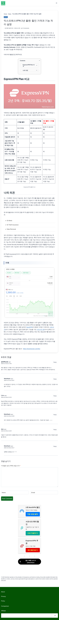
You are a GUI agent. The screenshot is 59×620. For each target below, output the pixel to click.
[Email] (44, 492)
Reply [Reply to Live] (55, 396)
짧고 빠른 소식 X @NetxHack (27, 561)
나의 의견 (25, 70)
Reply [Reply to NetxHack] (55, 379)
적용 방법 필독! (32, 514)
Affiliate (3, 611)
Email (33, 492)
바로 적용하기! (32, 533)
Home (5, 14)
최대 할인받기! (32, 550)
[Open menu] (56, 3)
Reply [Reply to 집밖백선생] (55, 362)
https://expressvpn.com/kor (31, 349)
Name (4, 492)
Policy (3, 601)
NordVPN (29, 327)
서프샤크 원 (40, 329)
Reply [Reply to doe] (55, 429)
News (9, 14)
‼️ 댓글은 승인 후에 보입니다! (11, 466)
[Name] (14, 492)
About (3, 592)
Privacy (3, 596)
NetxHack (7, 378)
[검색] (55, 615)
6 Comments (26, 28)
